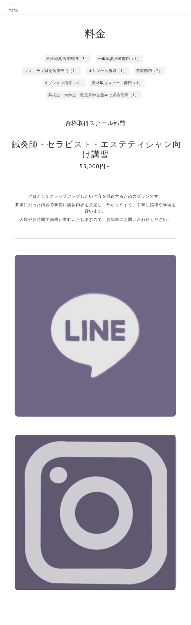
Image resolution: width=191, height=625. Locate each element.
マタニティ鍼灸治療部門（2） (51, 70)
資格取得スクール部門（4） (117, 82)
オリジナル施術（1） (107, 70)
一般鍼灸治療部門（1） (119, 58)
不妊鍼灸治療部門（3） (67, 58)
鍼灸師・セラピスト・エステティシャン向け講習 (96, 149)
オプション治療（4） (63, 82)
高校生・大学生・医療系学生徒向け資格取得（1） (93, 94)
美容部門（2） (149, 70)
